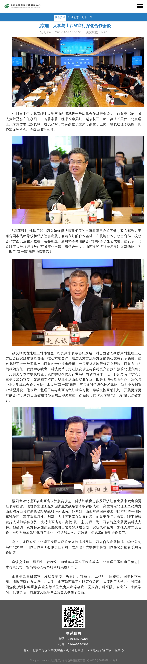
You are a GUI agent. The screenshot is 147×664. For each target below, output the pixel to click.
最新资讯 (60, 17)
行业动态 (73, 17)
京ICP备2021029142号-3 (103, 660)
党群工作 (87, 17)
